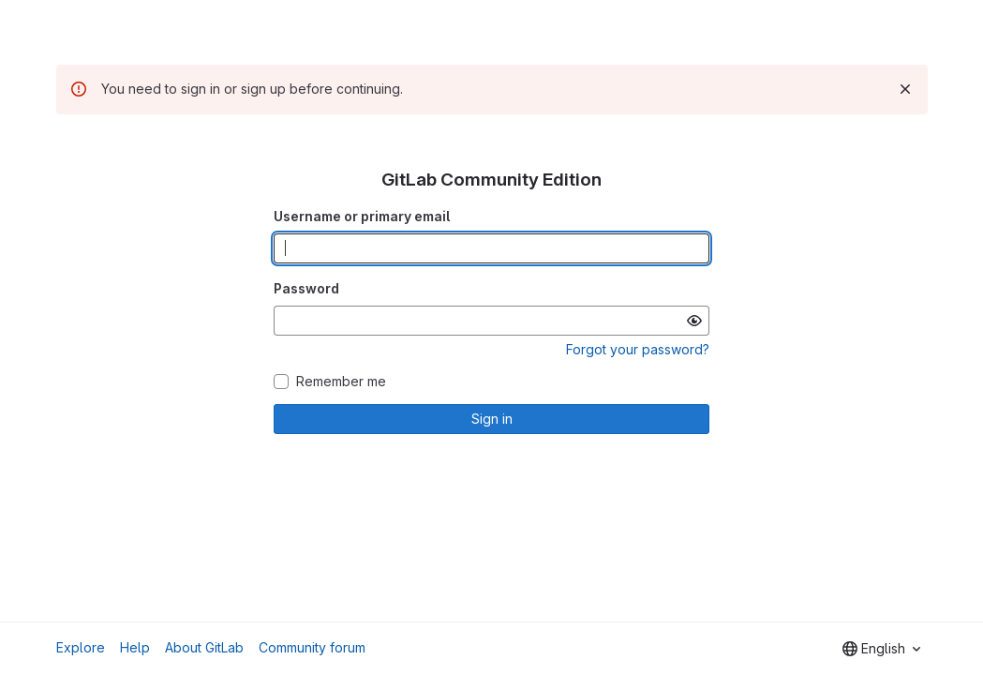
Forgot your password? (637, 349)
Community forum (312, 647)
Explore (80, 647)
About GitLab (204, 647)
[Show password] (694, 321)
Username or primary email (362, 216)
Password (306, 288)
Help (135, 647)
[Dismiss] (905, 89)
